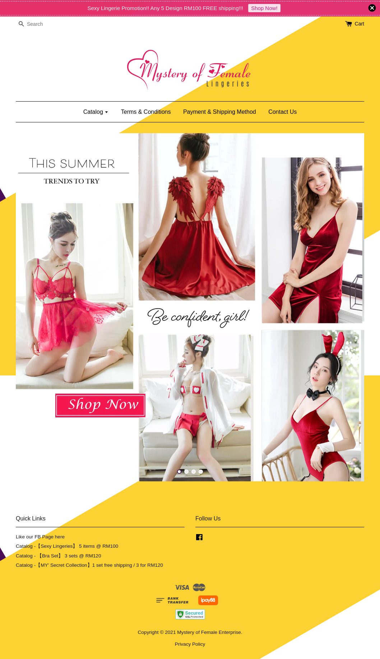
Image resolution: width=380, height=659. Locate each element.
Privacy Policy (190, 644)
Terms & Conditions (146, 112)
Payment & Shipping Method (219, 112)
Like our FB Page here (40, 536)
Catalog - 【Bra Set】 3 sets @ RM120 (58, 555)
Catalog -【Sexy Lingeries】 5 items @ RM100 (67, 546)
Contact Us (282, 112)
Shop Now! (264, 8)
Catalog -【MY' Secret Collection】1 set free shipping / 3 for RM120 (89, 565)
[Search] (37, 24)
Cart (359, 24)
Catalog (96, 112)
